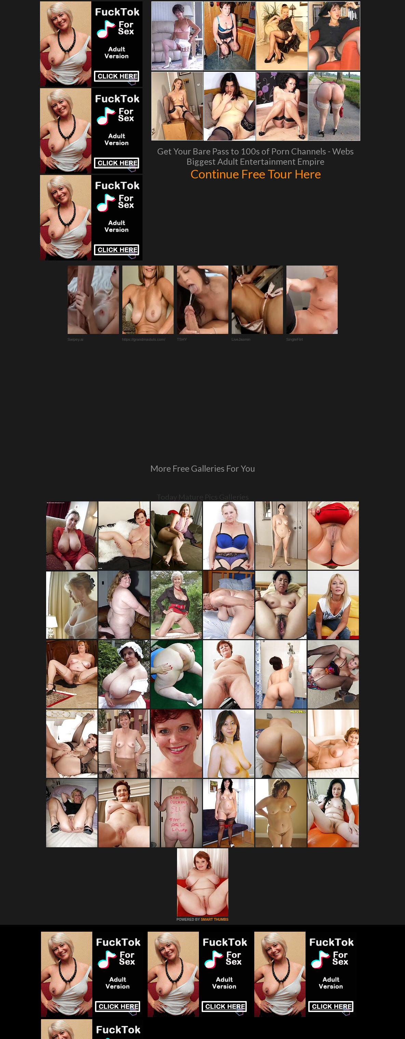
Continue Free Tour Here (255, 173)
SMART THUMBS (214, 826)
